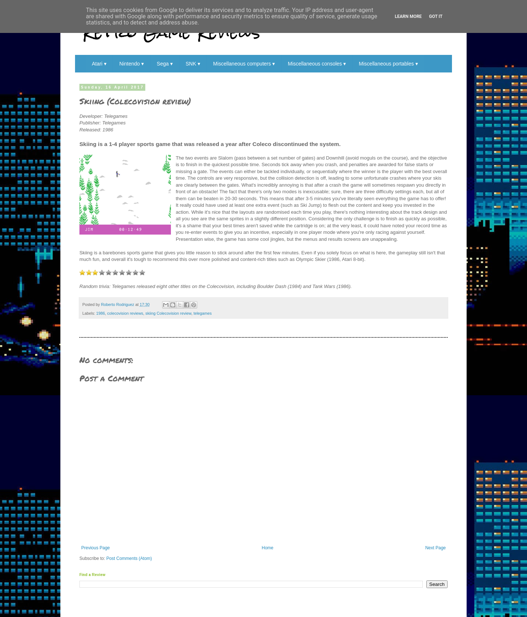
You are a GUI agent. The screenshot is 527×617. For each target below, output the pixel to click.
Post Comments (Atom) (129, 558)
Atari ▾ (99, 64)
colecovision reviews (125, 313)
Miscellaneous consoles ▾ (317, 64)
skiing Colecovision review (168, 313)
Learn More (408, 16)
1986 (100, 313)
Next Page (435, 547)
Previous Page (95, 547)
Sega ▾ (165, 64)
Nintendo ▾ (131, 64)
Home (267, 547)
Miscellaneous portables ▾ (388, 64)
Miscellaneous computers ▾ (244, 64)
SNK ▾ (193, 64)
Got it (435, 16)
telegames (203, 313)
